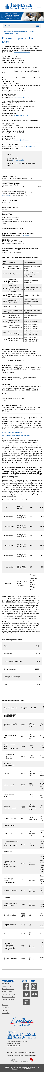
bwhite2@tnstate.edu (21, 115)
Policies (14, 1069)
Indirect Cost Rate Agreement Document (16, 435)
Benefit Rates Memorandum (12, 432)
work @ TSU (5, 1013)
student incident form (8, 997)
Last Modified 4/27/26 (25, 1069)
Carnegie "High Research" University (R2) (21, 1052)
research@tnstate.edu (22, 52)
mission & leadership (8, 991)
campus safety (6, 986)
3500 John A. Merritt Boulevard (17, 1041)
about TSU (5, 983)
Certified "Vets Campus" (15, 1055)
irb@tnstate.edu (18, 160)
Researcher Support (22, 31)
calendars (5, 1005)
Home (6, 31)
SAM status (6, 195)
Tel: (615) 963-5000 (13, 1045)
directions (5, 1010)
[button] (39, 7)
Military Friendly (30, 1055)
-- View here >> (25, 235)
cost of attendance (8, 999)
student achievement (8, 994)
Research (8, 26)
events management (8, 989)
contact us (5, 1007)
